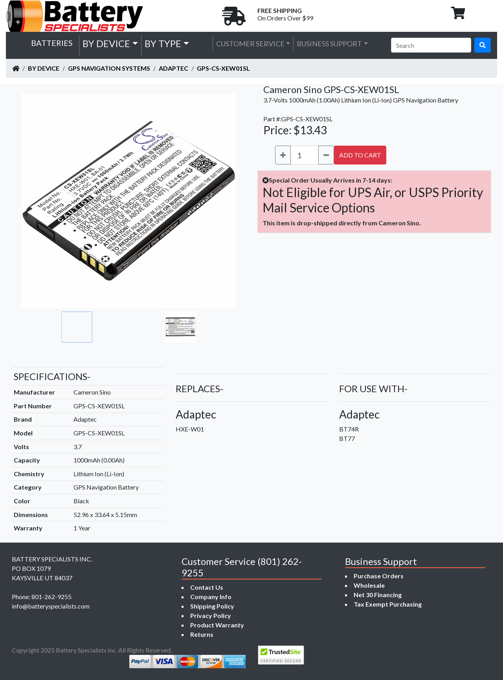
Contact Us (206, 587)
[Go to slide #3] (146, 327)
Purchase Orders (379, 575)
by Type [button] (163, 43)
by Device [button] (106, 43)
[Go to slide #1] (77, 327)
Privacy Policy (210, 615)
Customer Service (250, 43)
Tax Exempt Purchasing (388, 604)
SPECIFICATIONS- (52, 376)
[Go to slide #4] (180, 327)
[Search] (431, 45)
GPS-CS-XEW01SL (223, 68)
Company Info (210, 596)
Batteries (52, 43)
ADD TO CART (360, 155)
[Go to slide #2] (111, 327)
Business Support (329, 43)
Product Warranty (217, 625)
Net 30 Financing (378, 594)
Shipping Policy (212, 606)
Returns (201, 634)
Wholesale (369, 585)
